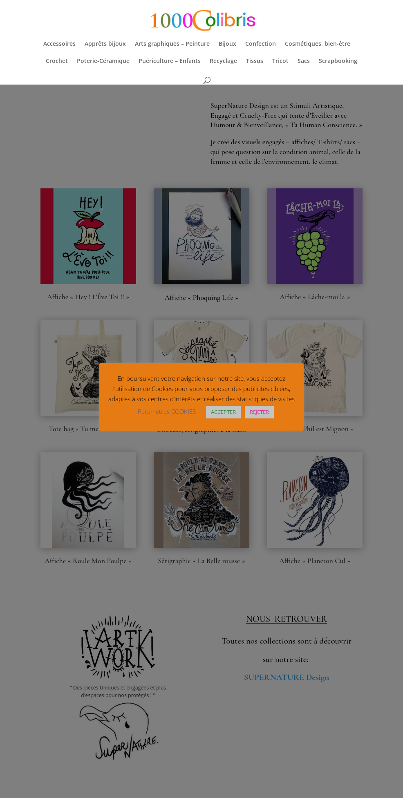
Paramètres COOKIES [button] (167, 411)
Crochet (57, 61)
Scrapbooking (338, 61)
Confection (260, 44)
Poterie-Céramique (103, 61)
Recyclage (223, 61)
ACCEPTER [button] (223, 412)
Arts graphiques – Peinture (172, 44)
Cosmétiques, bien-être (317, 44)
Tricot (280, 61)
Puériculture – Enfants (170, 61)
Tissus (254, 61)
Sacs (304, 61)
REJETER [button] (259, 412)
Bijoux (227, 44)
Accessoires (59, 44)
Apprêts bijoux (105, 44)
